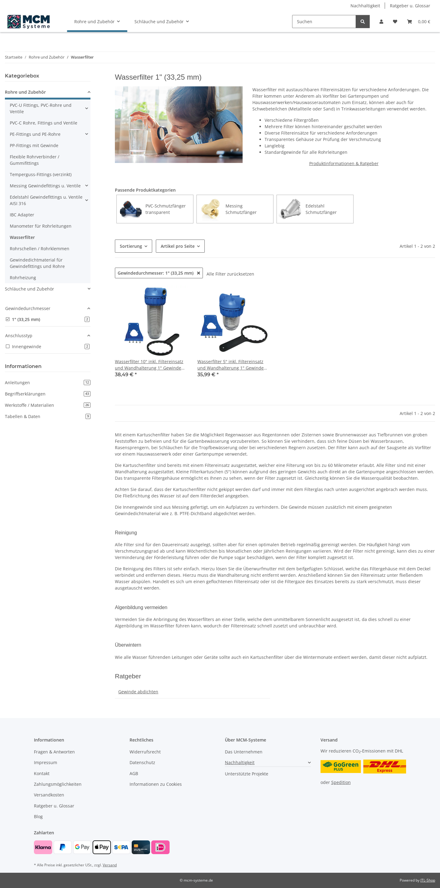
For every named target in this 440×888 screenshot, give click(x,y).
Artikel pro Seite (178, 246)
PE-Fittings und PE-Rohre (35, 134)
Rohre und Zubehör (25, 92)
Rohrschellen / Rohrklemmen (39, 248)
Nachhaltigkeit (365, 6)
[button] (381, 21)
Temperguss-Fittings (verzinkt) (41, 174)
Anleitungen (47, 382)
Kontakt (42, 773)
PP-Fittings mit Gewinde (34, 145)
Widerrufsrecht (145, 752)
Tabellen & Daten (47, 416)
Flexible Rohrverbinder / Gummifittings (34, 160)
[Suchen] (324, 21)
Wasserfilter (22, 237)
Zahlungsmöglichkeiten (58, 784)
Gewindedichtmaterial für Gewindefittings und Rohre (37, 263)
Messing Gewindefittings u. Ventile (45, 186)
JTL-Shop (427, 880)
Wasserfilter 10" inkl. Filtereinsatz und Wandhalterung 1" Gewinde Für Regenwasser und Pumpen (149, 365)
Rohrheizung (23, 277)
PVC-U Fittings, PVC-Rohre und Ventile (41, 108)
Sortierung (131, 246)
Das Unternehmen (243, 752)
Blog (38, 816)
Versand (110, 865)
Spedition (341, 782)
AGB (134, 773)
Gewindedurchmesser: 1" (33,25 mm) (159, 273)
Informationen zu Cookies (156, 784)
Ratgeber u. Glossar (410, 6)
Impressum (45, 762)
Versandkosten (49, 795)
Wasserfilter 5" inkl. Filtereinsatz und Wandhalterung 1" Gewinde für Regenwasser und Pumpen (230, 365)
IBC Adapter (22, 215)
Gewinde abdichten (138, 692)
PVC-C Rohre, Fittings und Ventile (43, 123)
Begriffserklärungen (47, 394)
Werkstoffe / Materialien (47, 405)
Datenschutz (142, 762)
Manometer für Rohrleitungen (41, 226)
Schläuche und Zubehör (29, 289)
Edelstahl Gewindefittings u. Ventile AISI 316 (46, 200)
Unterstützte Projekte (246, 774)
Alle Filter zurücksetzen (230, 274)
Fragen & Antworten (54, 752)
